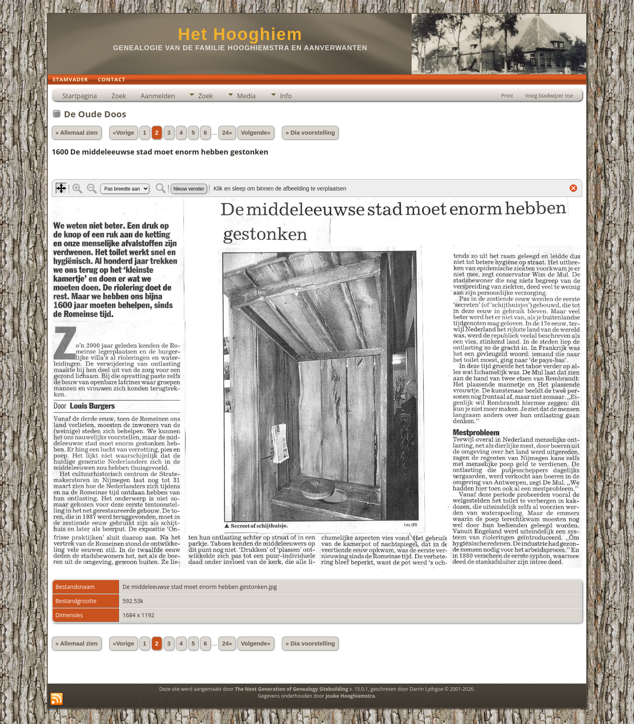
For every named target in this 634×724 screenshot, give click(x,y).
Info (286, 95)
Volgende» (256, 132)
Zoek (119, 95)
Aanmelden (158, 95)
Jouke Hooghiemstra (350, 695)
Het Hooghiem (240, 34)
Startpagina (79, 95)
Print (507, 95)
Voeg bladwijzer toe (549, 95)
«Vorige (123, 132)
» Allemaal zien (76, 132)
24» (227, 132)
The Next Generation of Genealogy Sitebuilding (291, 689)
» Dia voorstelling (310, 132)
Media (246, 95)
